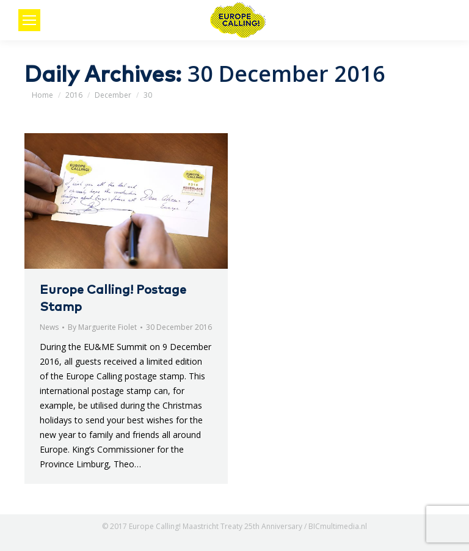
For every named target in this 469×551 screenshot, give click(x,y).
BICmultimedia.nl (337, 526)
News (49, 327)
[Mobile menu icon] (29, 20)
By (102, 327)
